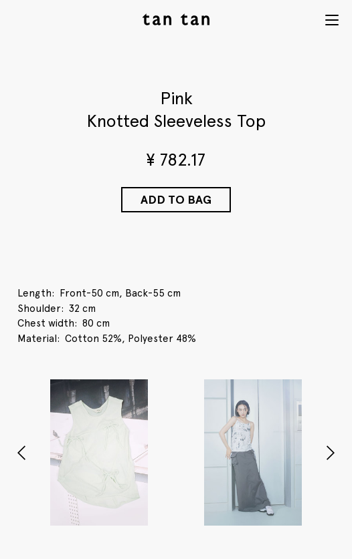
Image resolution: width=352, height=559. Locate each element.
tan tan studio (176, 19)
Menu (332, 20)
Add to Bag (176, 199)
